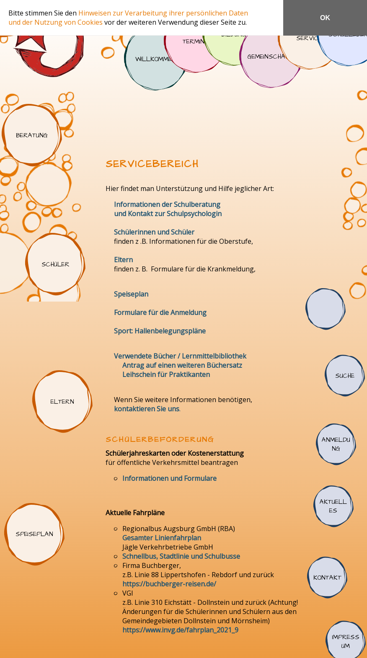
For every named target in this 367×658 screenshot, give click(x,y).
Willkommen (155, 59)
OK (325, 17)
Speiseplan (34, 534)
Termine (195, 41)
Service (309, 38)
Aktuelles (333, 506)
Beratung (31, 135)
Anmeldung (336, 444)
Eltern (62, 401)
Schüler (55, 264)
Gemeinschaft (270, 56)
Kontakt (327, 578)
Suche (345, 376)
